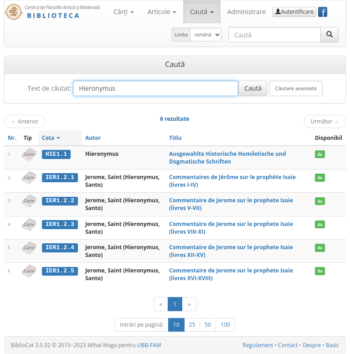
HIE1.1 (56, 154)
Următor (325, 121)
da (319, 154)
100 (225, 324)
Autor (93, 138)
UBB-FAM (149, 345)
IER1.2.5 (60, 271)
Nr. (12, 138)
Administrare (246, 11)
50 (208, 324)
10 (176, 324)
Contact (288, 345)
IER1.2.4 (60, 247)
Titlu (175, 138)
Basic (332, 345)
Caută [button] (202, 11)
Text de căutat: (49, 88)
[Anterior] (161, 304)
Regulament (257, 345)
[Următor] (189, 304)
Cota (51, 138)
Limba (181, 34)
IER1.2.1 (60, 177)
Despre (312, 345)
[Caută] (329, 34)
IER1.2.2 (60, 200)
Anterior (25, 121)
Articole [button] (162, 11)
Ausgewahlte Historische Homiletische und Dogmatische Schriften (227, 157)
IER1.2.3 (60, 224)
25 (192, 324)
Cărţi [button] (123, 11)
